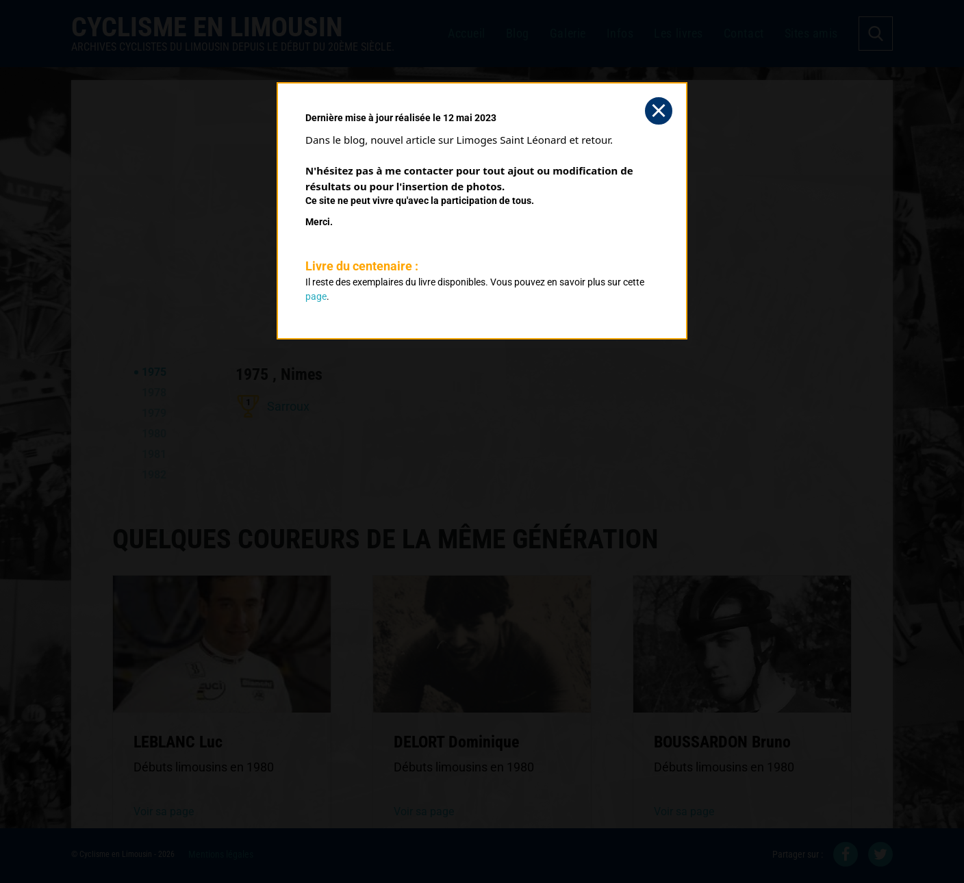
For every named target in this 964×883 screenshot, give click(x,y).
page (316, 296)
